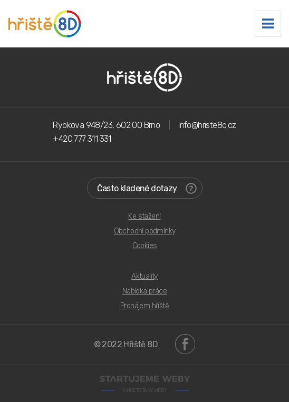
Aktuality (144, 276)
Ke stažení (144, 216)
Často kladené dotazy (147, 188)
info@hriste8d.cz (207, 125)
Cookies (144, 245)
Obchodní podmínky (145, 231)
